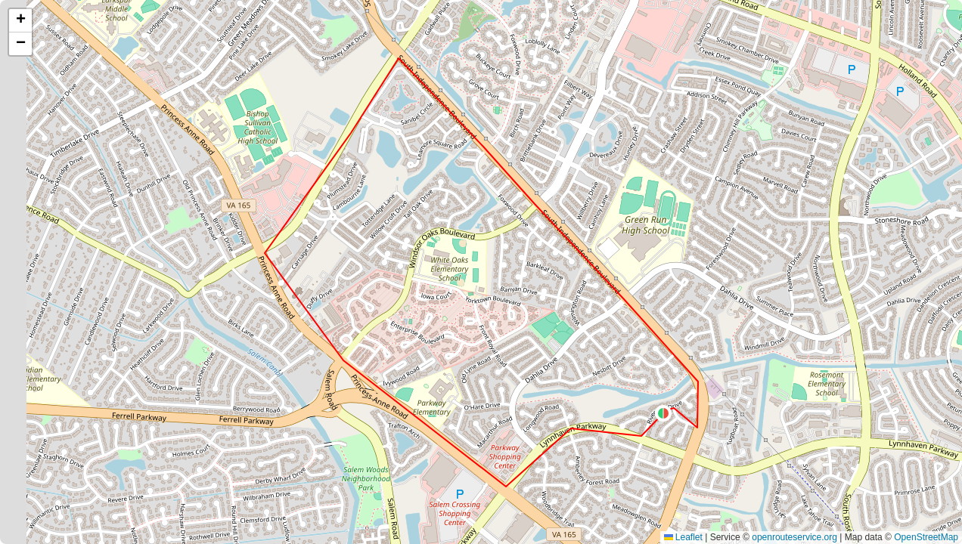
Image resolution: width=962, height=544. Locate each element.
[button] (663, 413)
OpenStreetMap (926, 537)
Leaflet (683, 537)
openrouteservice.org (794, 537)
